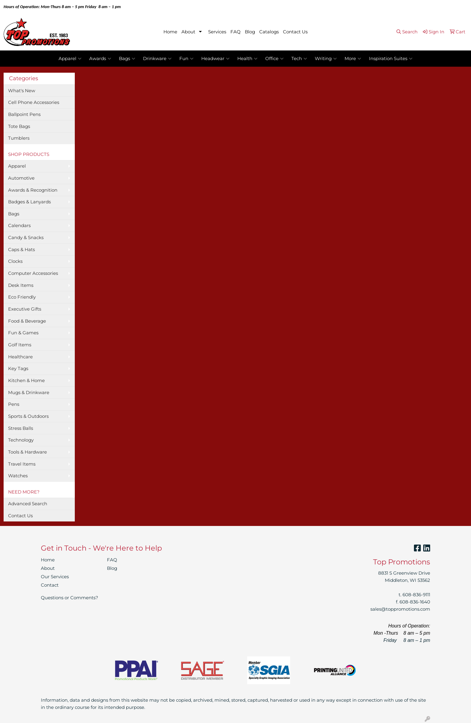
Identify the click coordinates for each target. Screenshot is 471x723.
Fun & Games (23, 333)
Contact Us (295, 32)
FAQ (235, 32)
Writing (326, 58)
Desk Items (20, 285)
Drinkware (157, 58)
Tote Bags (19, 126)
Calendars (19, 225)
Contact (50, 585)
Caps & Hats (21, 249)
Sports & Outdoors (28, 416)
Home (170, 32)
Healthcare (20, 357)
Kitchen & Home (26, 380)
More (353, 58)
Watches (18, 475)
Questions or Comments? (69, 597)
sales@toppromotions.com (400, 609)
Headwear (215, 58)
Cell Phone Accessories (33, 102)
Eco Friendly (22, 297)
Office (274, 58)
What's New (21, 90)
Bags (127, 58)
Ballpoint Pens (24, 114)
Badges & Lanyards (29, 202)
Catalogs (269, 32)
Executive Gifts (24, 309)
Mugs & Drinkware (28, 392)
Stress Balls (20, 428)
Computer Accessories (33, 273)
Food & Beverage (27, 321)
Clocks (15, 261)
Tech (299, 58)
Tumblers (18, 138)
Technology (21, 440)
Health (247, 58)
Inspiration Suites (390, 58)
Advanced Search (27, 503)
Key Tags (18, 368)
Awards (100, 58)
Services (217, 32)
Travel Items (21, 464)
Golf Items (19, 345)
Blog (250, 32)
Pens (13, 404)
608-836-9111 (416, 594)
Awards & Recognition (32, 190)
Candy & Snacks (26, 237)
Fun (186, 58)
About (188, 32)
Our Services (55, 576)
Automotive (21, 178)
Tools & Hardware (27, 452)
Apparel (70, 58)
